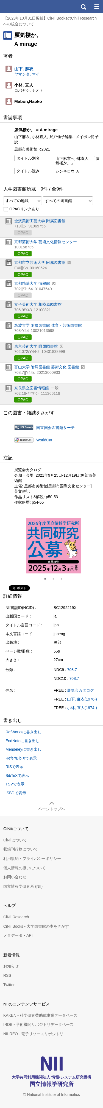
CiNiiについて (15, 840)
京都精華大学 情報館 (32, 283)
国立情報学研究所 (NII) (23, 886)
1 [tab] (47, 579)
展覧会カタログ (80, 690)
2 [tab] (55, 579)
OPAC (23, 253)
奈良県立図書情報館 (31, 388)
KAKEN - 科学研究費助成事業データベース (40, 1015)
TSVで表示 (14, 784)
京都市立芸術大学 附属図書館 (39, 262)
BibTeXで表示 (17, 775)
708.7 (72, 669)
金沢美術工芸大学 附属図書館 (39, 221)
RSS (7, 975)
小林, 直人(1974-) (82, 707)
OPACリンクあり (21, 209)
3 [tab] (63, 579)
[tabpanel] (53, 546)
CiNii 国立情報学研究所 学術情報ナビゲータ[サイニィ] (24, 6)
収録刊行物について (20, 849)
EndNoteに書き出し (22, 741)
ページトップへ (51, 809)
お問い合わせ (14, 877)
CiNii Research (16, 917)
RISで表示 (14, 766)
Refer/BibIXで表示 (21, 758)
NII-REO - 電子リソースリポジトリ (33, 1034)
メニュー (96, 6)
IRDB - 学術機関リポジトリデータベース (38, 1024)
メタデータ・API (18, 935)
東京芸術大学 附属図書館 (36, 346)
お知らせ (11, 966)
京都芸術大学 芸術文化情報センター (45, 242)
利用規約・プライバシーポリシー (32, 858)
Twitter (9, 985)
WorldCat (44, 440)
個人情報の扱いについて (24, 868)
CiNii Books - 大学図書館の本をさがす (36, 926)
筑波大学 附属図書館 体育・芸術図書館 (48, 325)
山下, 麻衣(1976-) (82, 699)
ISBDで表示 (15, 793)
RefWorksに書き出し (23, 732)
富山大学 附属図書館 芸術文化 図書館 (46, 367)
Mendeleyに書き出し (23, 749)
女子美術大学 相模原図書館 (38, 304)
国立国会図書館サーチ (55, 427)
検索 (83, 6)
